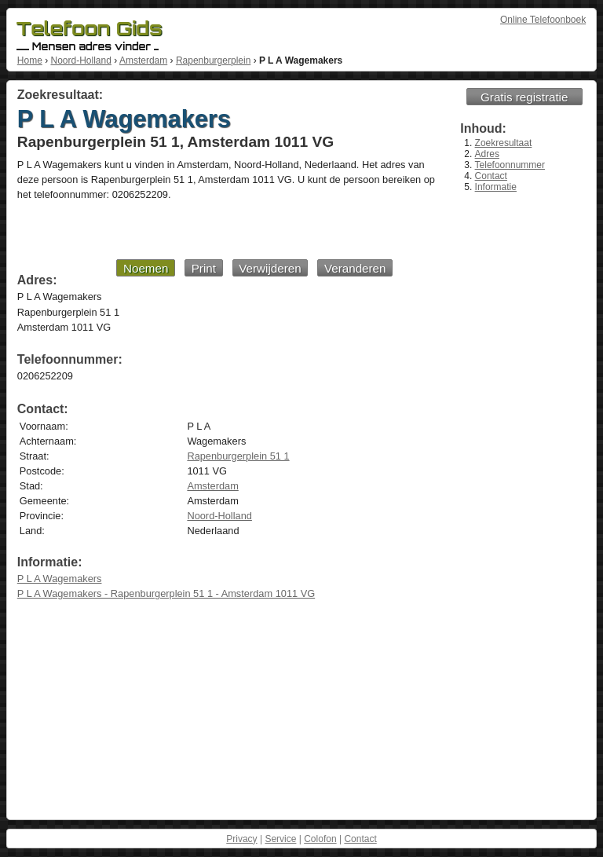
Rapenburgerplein (213, 60)
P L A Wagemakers (59, 578)
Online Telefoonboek (543, 19)
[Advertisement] (205, 229)
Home (29, 60)
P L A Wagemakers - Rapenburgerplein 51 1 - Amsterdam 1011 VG (166, 593)
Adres (487, 153)
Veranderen (355, 268)
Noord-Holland (80, 60)
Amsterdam (143, 60)
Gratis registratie (524, 97)
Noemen (145, 268)
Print (204, 268)
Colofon (320, 838)
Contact (491, 175)
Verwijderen (270, 268)
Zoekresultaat (503, 142)
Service (280, 838)
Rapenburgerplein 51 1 (238, 456)
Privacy (241, 838)
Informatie (496, 186)
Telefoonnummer (510, 164)
